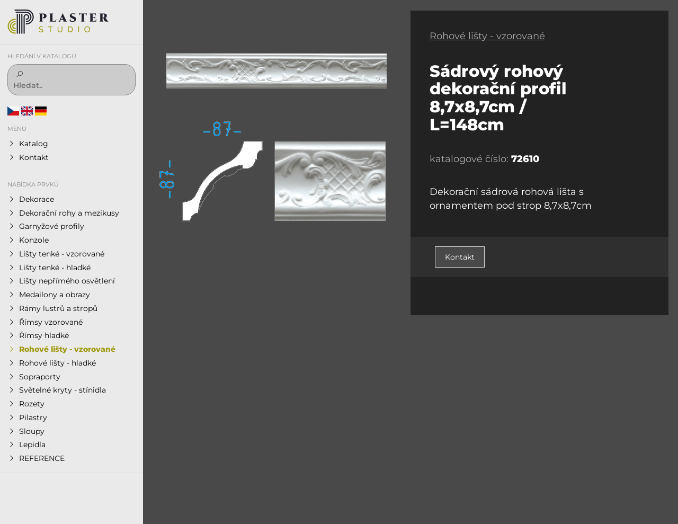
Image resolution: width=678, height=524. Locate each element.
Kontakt (460, 257)
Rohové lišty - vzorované (487, 36)
